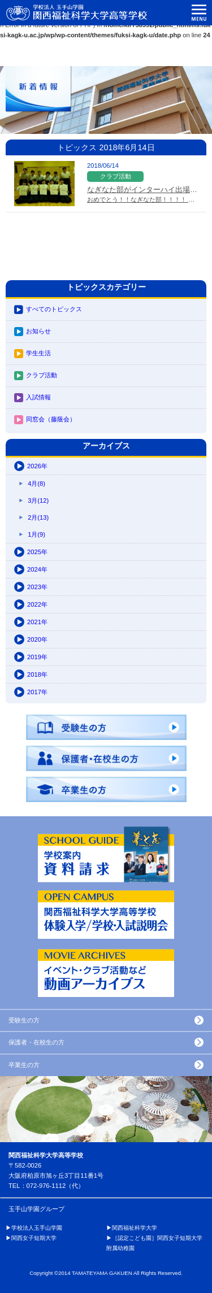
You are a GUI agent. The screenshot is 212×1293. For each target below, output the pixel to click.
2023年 (37, 587)
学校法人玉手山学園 (36, 1228)
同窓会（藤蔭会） (51, 419)
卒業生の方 (24, 1064)
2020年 (37, 639)
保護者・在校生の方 (36, 1042)
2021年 (37, 622)
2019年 (37, 657)
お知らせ (38, 331)
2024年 (37, 569)
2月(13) (38, 517)
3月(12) (38, 500)
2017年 (37, 692)
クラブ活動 (41, 375)
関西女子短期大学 (34, 1238)
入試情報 (38, 397)
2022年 (37, 604)
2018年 (37, 674)
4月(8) (36, 483)
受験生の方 (24, 1020)
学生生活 (38, 353)
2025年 (37, 551)
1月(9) (36, 534)
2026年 (37, 466)
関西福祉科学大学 (134, 1228)
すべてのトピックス (54, 309)
